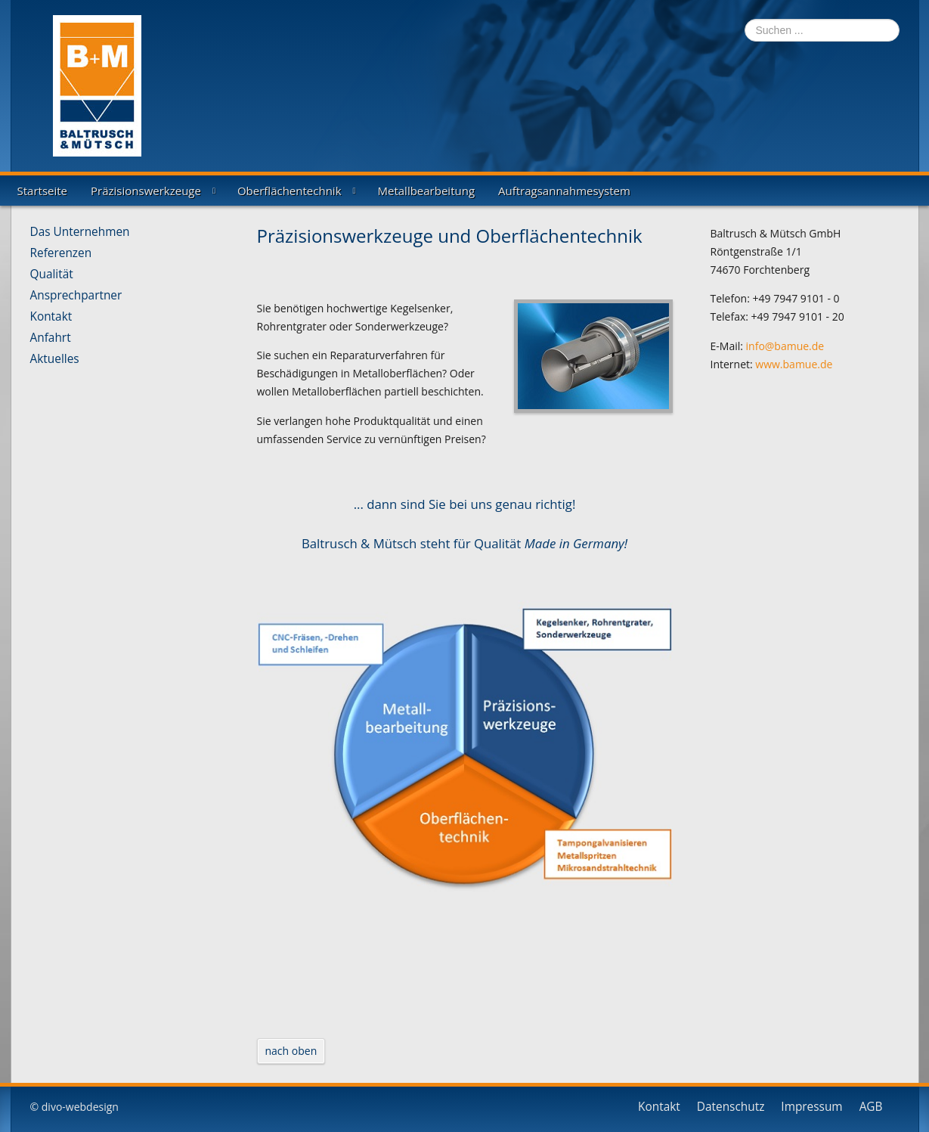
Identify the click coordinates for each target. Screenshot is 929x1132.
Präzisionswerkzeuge (146, 190)
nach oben (291, 1051)
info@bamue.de (785, 346)
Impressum (811, 1107)
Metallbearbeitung (426, 190)
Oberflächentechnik (289, 190)
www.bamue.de (793, 364)
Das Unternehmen (80, 232)
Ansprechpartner (76, 295)
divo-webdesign (80, 1106)
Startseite (42, 190)
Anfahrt (50, 338)
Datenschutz (731, 1107)
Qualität (51, 274)
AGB (871, 1107)
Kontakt (51, 316)
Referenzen (61, 253)
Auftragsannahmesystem (564, 190)
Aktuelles (54, 359)
